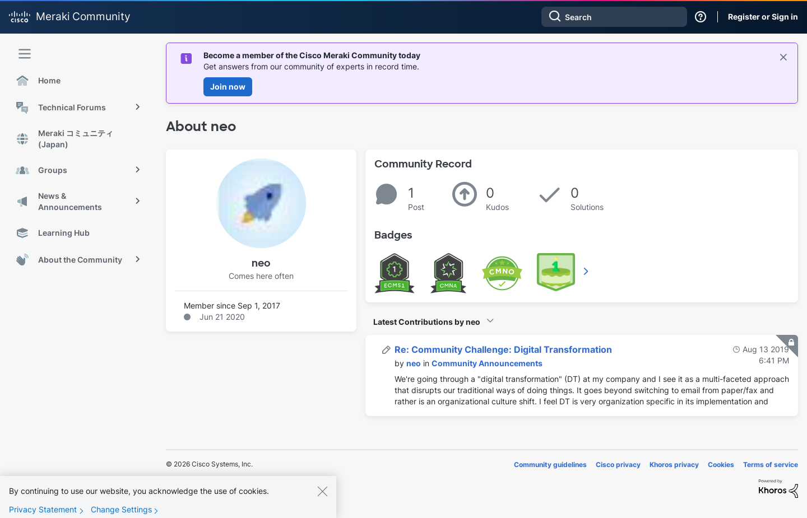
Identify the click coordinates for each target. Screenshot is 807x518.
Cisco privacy (618, 464)
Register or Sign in (763, 16)
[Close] (322, 499)
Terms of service (770, 464)
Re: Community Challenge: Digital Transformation (503, 349)
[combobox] (614, 17)
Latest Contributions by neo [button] (426, 321)
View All (587, 271)
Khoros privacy (674, 464)
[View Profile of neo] (413, 363)
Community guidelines (550, 464)
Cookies (721, 464)
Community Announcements (487, 363)
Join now (227, 86)
